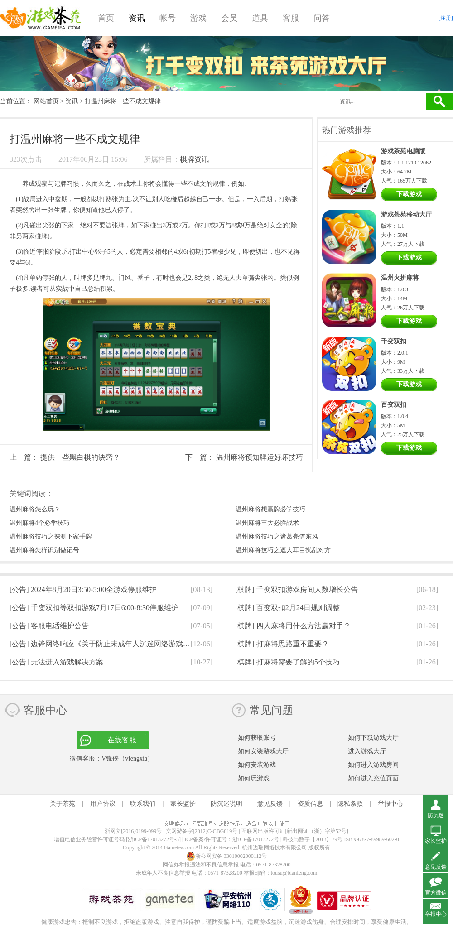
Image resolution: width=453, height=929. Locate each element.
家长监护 (183, 803)
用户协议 (103, 803)
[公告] (83, 589)
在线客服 (121, 740)
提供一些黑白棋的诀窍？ (80, 457)
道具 (260, 18)
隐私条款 (350, 803)
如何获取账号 (257, 737)
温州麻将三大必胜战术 (267, 523)
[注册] (446, 18)
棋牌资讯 (194, 159)
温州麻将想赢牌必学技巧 (270, 509)
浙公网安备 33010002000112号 (226, 856)
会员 (229, 18)
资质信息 (310, 803)
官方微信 (436, 893)
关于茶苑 (62, 803)
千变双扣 (393, 341)
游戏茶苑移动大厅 (406, 214)
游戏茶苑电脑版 (403, 151)
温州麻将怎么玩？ (35, 509)
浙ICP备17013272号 (255, 839)
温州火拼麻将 (400, 277)
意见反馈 (270, 803)
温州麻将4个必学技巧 (40, 523)
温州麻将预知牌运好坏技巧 (259, 457)
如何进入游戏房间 (373, 764)
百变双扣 (393, 404)
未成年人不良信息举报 (164, 873)
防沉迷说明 (226, 803)
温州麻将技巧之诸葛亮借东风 (277, 536)
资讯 (137, 18)
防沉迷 (436, 815)
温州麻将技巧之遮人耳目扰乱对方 (283, 550)
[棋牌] (296, 589)
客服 (291, 18)
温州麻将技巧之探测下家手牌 (51, 536)
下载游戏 (409, 194)
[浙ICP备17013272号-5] (153, 839)
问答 (321, 18)
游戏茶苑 (41, 18)
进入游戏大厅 (367, 751)
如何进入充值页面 (373, 778)
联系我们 (142, 803)
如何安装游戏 (257, 764)
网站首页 (46, 101)
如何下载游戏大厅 (373, 737)
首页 (106, 18)
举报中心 (390, 803)
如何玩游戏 (254, 778)
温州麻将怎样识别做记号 (44, 550)
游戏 (198, 18)
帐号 (167, 18)
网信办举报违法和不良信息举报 (201, 865)
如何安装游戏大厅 (263, 751)
